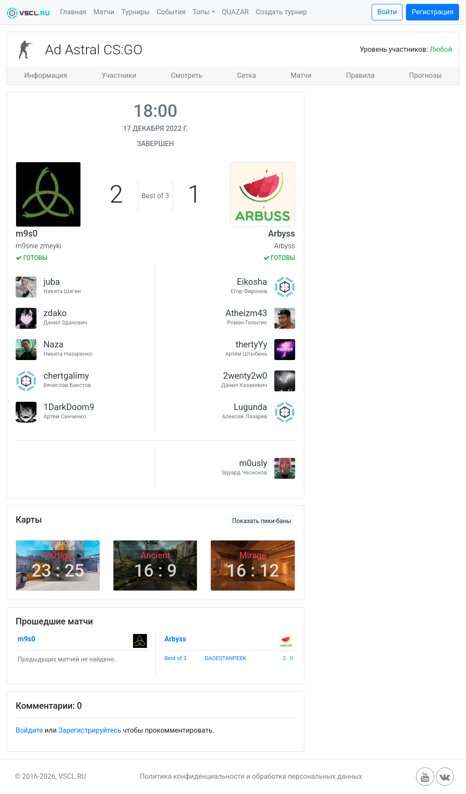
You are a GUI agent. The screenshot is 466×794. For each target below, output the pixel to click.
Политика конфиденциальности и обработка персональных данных (251, 776)
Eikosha (252, 282)
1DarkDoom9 (68, 407)
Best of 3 (175, 658)
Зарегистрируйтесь (89, 730)
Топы (201, 12)
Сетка (246, 75)
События (171, 12)
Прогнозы (425, 75)
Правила (360, 75)
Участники (119, 75)
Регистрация (432, 12)
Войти (387, 12)
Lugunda (250, 407)
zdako (55, 313)
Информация (45, 75)
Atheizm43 (246, 313)
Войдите (29, 730)
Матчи (103, 12)
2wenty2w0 (245, 375)
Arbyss (281, 233)
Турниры (135, 12)
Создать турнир (281, 12)
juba (51, 282)
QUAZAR (235, 12)
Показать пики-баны (261, 520)
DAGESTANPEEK (225, 658)
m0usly (253, 463)
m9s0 (26, 233)
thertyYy (251, 344)
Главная (73, 12)
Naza (53, 344)
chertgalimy (66, 375)
